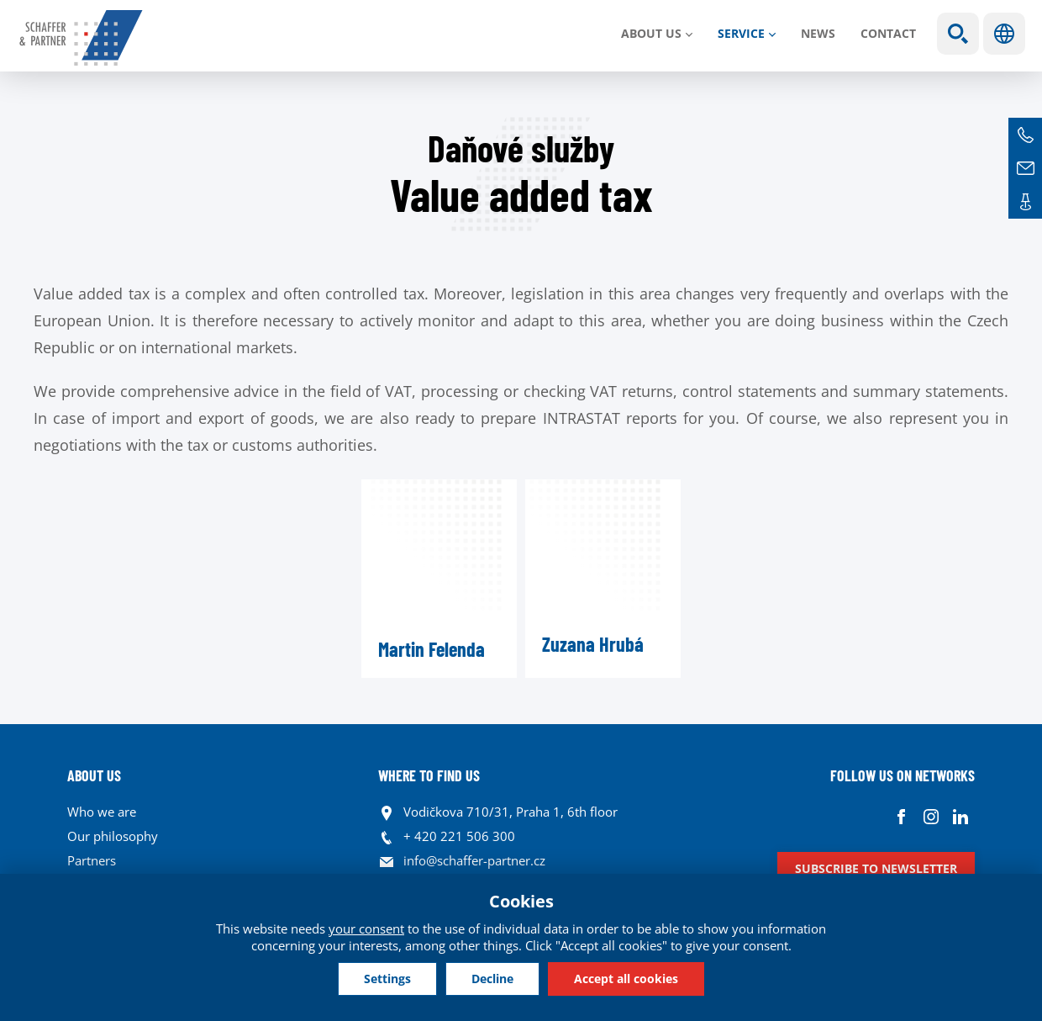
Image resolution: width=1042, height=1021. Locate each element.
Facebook (901, 816)
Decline (492, 979)
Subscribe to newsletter (876, 868)
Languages (1004, 34)
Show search (958, 34)
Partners (91, 860)
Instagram (930, 816)
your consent (366, 928)
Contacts (1025, 202)
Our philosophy (112, 836)
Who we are (101, 811)
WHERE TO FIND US (429, 775)
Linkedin (960, 816)
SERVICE (741, 33)
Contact (888, 33)
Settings (387, 979)
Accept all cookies (626, 979)
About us (651, 33)
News (818, 33)
